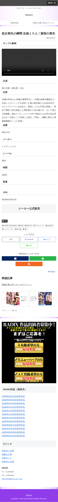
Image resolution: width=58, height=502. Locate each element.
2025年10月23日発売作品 (13, 418)
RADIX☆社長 (8, 451)
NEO (21, 225)
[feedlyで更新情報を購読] (42, 258)
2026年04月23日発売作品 (13, 396)
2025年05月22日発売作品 (13, 436)
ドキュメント (39, 225)
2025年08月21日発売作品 (13, 425)
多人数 (18, 229)
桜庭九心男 (7, 454)
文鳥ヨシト (7, 458)
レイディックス (8, 229)
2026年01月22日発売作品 (13, 407)
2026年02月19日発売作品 (13, 403)
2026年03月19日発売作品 (13, 400)
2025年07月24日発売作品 (13, 429)
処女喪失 (49, 225)
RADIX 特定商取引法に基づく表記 (12, 479)
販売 (4, 221)
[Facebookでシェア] (29, 239)
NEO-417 (28, 225)
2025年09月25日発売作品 (13, 421)
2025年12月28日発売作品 (13, 411)
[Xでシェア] (11, 239)
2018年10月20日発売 (9, 225)
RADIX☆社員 (8, 462)
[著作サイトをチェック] (15, 258)
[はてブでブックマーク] (47, 239)
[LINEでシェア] (29, 245)
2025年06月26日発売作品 (13, 432)
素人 (25, 229)
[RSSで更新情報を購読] (29, 264)
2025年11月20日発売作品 (13, 414)
